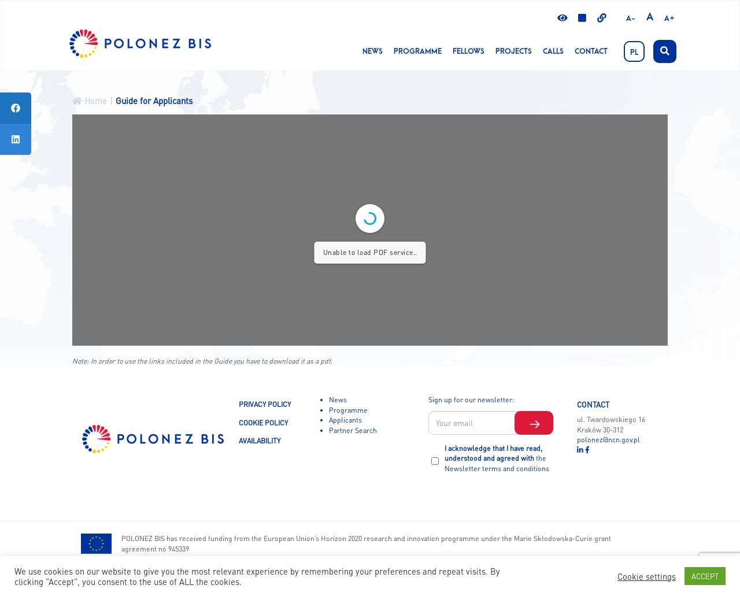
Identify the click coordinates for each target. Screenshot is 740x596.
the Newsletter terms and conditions (497, 463)
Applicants (345, 419)
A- (630, 18)
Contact (591, 51)
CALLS (553, 51)
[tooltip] (15, 108)
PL (634, 53)
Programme (418, 51)
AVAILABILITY (259, 440)
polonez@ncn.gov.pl (608, 439)
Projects (513, 51)
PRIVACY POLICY (265, 404)
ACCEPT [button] (705, 576)
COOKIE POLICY (263, 422)
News (372, 51)
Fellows (468, 51)
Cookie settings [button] (646, 576)
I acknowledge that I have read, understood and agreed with (497, 458)
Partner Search (353, 430)
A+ (669, 18)
